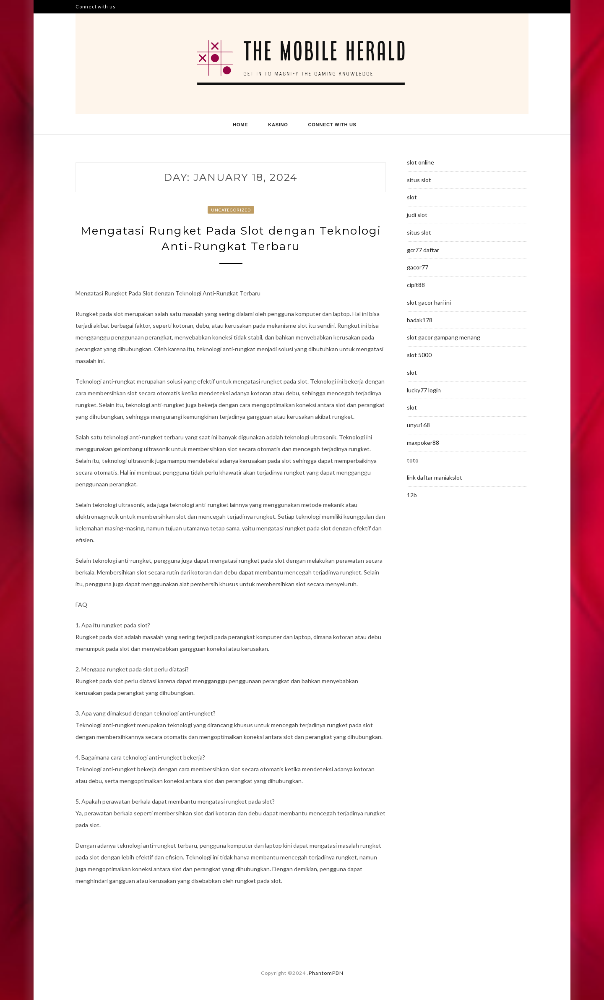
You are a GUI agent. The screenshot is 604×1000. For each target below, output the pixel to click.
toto (413, 460)
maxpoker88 (423, 442)
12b (412, 495)
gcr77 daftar (423, 249)
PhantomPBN (326, 973)
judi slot (417, 214)
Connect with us (95, 6)
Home (240, 124)
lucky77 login (424, 390)
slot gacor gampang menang (443, 337)
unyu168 (418, 424)
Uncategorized (231, 209)
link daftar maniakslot (434, 477)
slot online (420, 162)
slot (412, 197)
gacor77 (417, 267)
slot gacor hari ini (429, 302)
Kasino (278, 124)
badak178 (419, 320)
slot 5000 (419, 354)
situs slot (419, 179)
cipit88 (416, 284)
